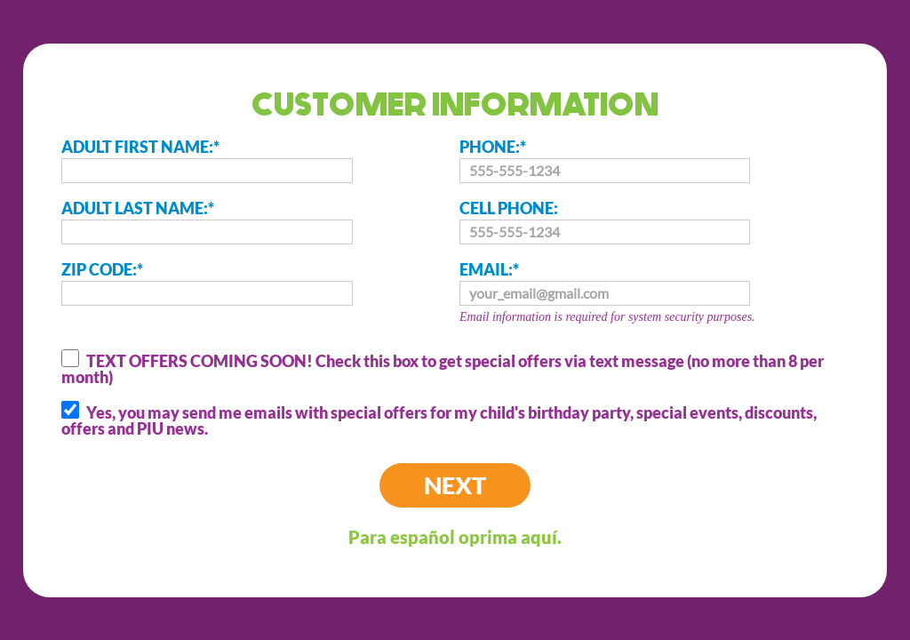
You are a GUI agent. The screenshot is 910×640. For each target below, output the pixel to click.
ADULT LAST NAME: (206, 221)
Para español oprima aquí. (455, 537)
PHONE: (604, 160)
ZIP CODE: (206, 283)
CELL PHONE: (604, 221)
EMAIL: (658, 294)
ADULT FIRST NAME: (206, 160)
